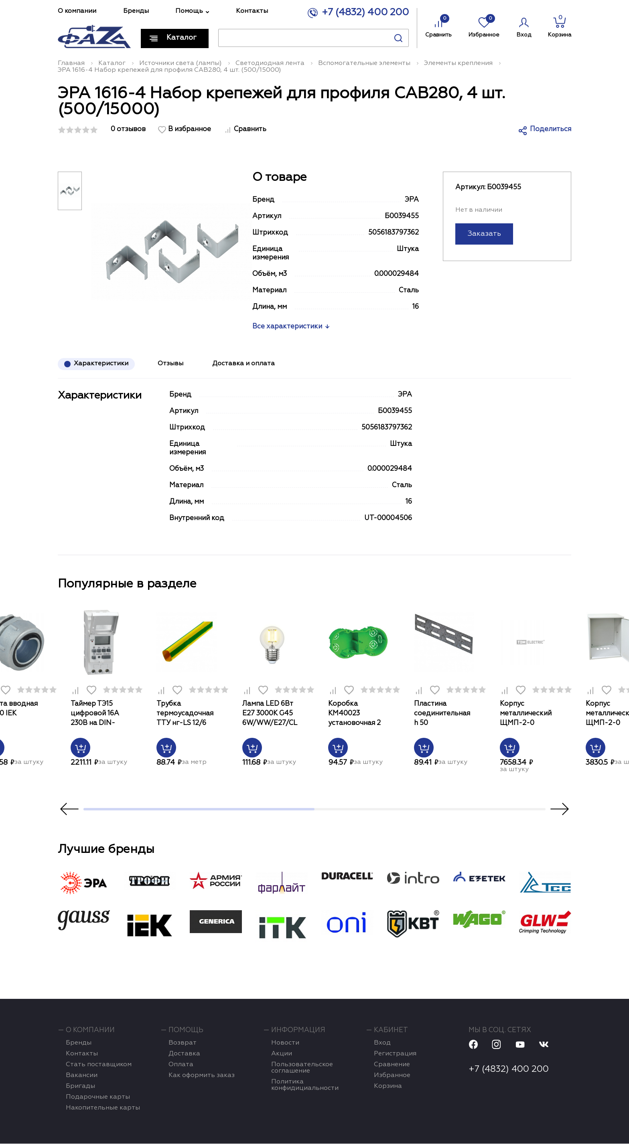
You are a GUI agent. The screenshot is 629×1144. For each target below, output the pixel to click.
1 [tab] (198, 809)
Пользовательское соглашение (302, 1068)
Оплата (180, 1065)
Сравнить (438, 26)
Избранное (484, 26)
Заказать (484, 233)
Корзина (559, 26)
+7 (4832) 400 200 (365, 12)
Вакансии (81, 1076)
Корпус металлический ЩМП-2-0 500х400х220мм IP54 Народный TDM (528, 715)
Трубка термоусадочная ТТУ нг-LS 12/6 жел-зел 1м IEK (184, 715)
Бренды (136, 11)
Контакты (252, 11)
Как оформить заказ (201, 1076)
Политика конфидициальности (305, 1085)
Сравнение (392, 1065)
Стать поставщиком (99, 1065)
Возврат (182, 1043)
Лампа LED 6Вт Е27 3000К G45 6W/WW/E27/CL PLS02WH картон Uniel (272, 715)
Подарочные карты (98, 1097)
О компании (77, 11)
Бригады (80, 1086)
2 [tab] (430, 809)
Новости (285, 1043)
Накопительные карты (103, 1108)
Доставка (184, 1054)
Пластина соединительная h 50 (442, 714)
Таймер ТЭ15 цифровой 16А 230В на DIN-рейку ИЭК (95, 715)
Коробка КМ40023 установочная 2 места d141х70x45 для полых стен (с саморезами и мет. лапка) (358, 715)
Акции (281, 1054)
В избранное (189, 129)
